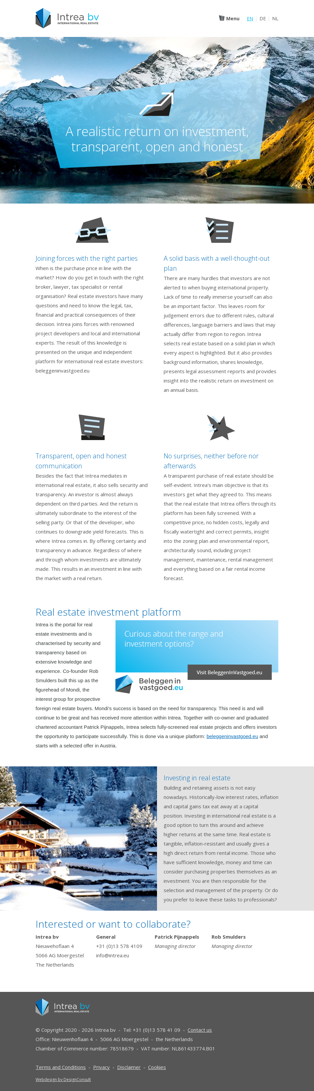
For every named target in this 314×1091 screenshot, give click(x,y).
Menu (232, 18)
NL (275, 18)
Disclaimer (129, 1067)
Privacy (101, 1067)
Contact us (200, 1029)
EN (250, 18)
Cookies (157, 1067)
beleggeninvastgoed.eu (232, 736)
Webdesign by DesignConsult (63, 1079)
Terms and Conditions (61, 1067)
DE (262, 18)
